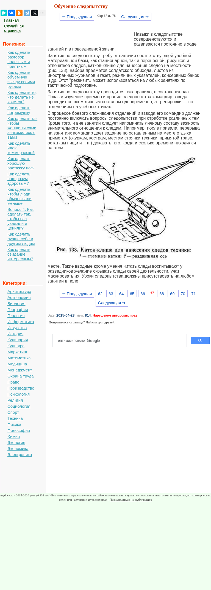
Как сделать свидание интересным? (20, 254)
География (17, 309)
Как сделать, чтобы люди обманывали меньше (19, 196)
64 (121, 293)
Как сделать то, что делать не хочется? (22, 97)
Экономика (17, 448)
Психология (18, 394)
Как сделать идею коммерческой (21, 148)
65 (132, 293)
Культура (15, 345)
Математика (19, 358)
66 (142, 293)
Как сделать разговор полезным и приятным (18, 59)
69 (172, 293)
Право (13, 382)
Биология (16, 303)
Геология (16, 315)
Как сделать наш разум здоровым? (18, 179)
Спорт (13, 412)
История (15, 333)
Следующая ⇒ (135, 16)
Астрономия (19, 297)
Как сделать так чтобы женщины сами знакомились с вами (22, 127)
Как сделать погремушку (18, 110)
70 (183, 293)
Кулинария (17, 339)
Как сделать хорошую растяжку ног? (20, 163)
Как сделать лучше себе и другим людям (21, 239)
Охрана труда (20, 376)
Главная (11, 20)
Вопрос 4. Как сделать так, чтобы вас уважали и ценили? (20, 218)
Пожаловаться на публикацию (131, 499)
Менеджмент (19, 370)
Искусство (17, 327)
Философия (18, 430)
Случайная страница (14, 28)
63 (111, 293)
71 (193, 293)
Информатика (20, 321)
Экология (16, 442)
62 (100, 293)
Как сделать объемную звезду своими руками (21, 79)
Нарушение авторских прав (115, 315)
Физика (14, 424)
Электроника (19, 454)
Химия (13, 436)
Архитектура (19, 291)
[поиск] (122, 340)
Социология (18, 406)
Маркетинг (17, 351)
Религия (15, 400)
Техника (15, 418)
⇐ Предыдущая (77, 16)
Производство (20, 388)
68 (161, 293)
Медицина (17, 364)
